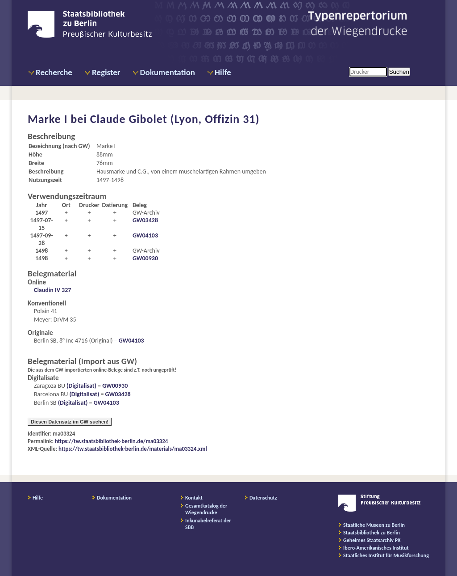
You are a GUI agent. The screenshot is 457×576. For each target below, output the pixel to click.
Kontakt (194, 498)
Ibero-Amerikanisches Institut (376, 548)
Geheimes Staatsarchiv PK (372, 540)
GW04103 (145, 235)
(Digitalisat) (80, 386)
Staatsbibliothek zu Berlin (371, 532)
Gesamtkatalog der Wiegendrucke (206, 509)
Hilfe (223, 72)
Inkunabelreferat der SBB (208, 523)
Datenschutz (263, 498)
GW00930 (145, 258)
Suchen (399, 71)
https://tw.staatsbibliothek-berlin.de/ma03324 (111, 441)
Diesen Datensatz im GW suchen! (69, 421)
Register (106, 72)
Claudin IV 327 (52, 290)
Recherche (54, 72)
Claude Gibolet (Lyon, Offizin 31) (175, 119)
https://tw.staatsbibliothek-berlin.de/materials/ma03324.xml (132, 448)
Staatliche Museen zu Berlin (374, 525)
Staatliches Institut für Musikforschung (386, 555)
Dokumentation (167, 72)
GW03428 (145, 220)
